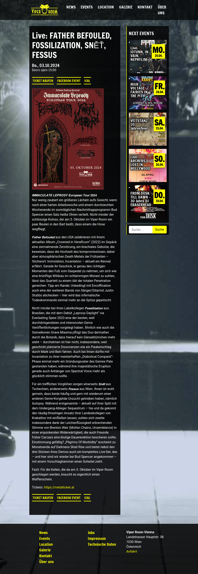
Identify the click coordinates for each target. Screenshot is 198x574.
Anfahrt (131, 551)
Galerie (125, 7)
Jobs (91, 532)
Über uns (162, 10)
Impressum (97, 538)
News (71, 7)
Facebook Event (68, 80)
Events (87, 7)
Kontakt (145, 7)
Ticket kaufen (43, 80)
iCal (87, 80)
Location (106, 7)
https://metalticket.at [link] (59, 487)
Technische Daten (102, 544)
